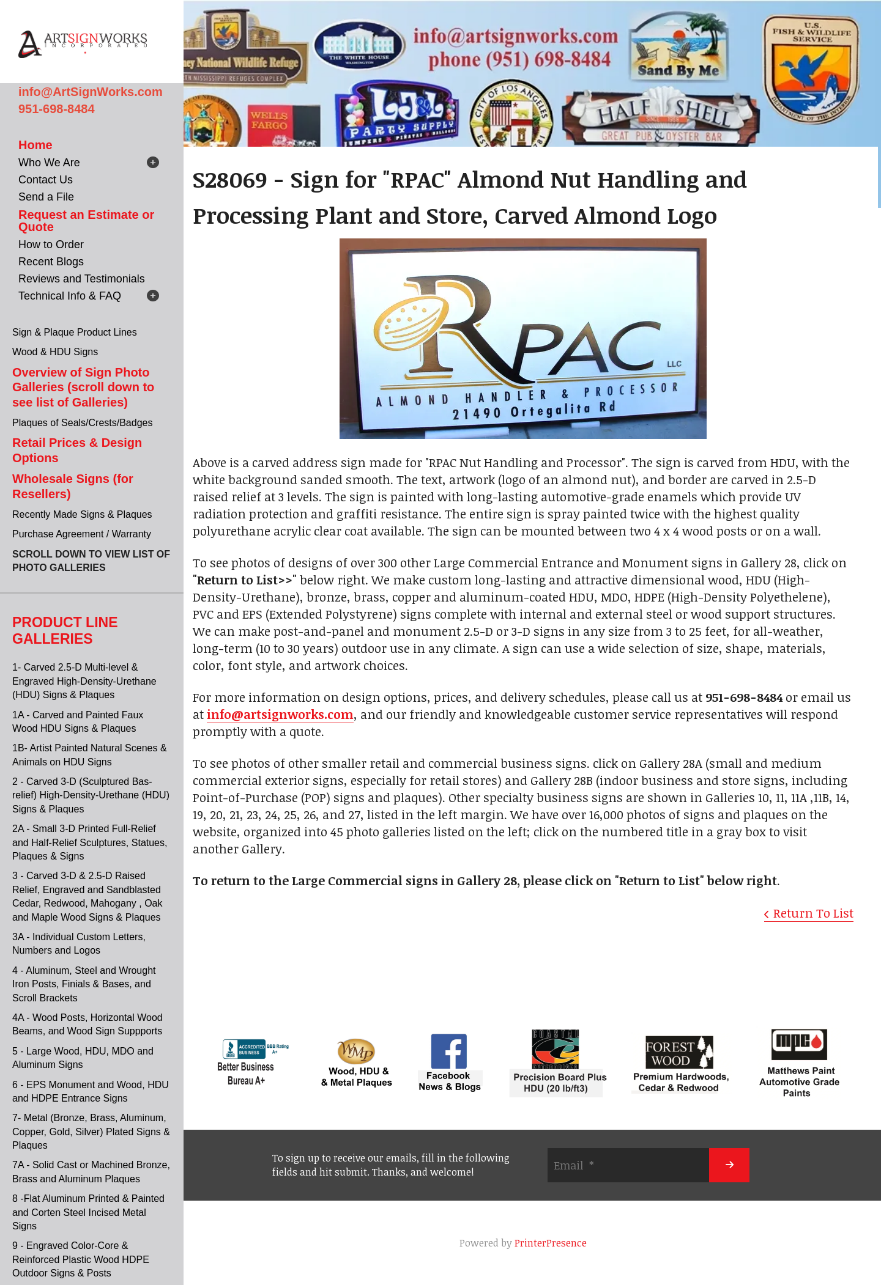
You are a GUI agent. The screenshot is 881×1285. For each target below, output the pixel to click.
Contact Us (45, 180)
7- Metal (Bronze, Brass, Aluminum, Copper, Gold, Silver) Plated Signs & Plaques (91, 1132)
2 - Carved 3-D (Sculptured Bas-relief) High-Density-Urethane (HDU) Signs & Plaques (90, 795)
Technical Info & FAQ (69, 296)
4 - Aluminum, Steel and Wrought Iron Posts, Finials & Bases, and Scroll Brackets (84, 984)
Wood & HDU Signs (55, 352)
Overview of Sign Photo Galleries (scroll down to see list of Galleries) (83, 387)
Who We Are (49, 162)
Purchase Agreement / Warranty (81, 534)
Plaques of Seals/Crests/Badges (82, 423)
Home (35, 145)
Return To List (813, 912)
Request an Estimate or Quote (86, 221)
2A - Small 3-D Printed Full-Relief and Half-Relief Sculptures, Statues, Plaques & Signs (89, 842)
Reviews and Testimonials (81, 279)
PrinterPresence (551, 1243)
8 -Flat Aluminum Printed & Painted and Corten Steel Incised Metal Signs (88, 1212)
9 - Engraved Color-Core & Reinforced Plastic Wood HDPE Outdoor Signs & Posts (80, 1259)
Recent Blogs (51, 262)
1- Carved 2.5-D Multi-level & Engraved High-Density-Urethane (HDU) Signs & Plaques (84, 681)
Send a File (46, 197)
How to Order (51, 244)
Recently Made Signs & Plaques (82, 514)
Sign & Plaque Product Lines (74, 332)
